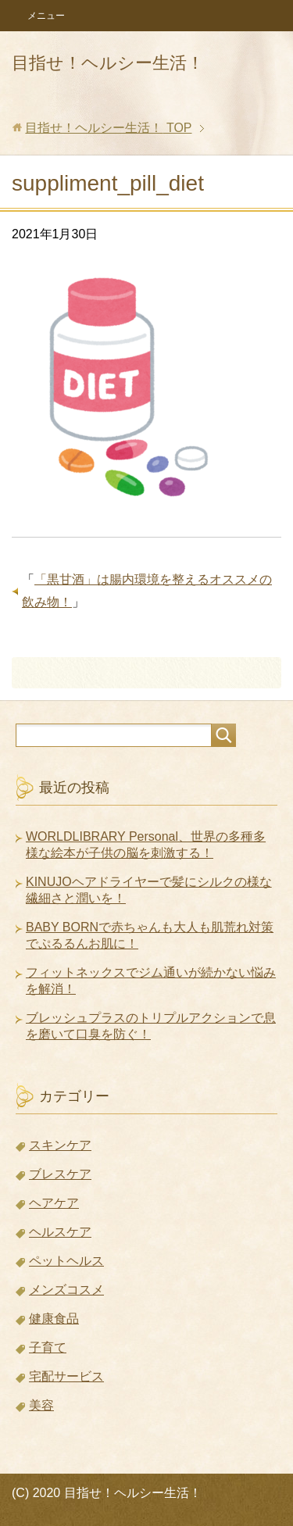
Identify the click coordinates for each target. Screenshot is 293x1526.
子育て (47, 1347)
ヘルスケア (60, 1231)
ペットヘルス (66, 1260)
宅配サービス (66, 1376)
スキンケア (60, 1145)
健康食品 (54, 1318)
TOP (108, 127)
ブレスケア (60, 1174)
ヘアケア (54, 1203)
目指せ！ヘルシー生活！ (108, 63)
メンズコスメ (66, 1289)
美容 (41, 1405)
